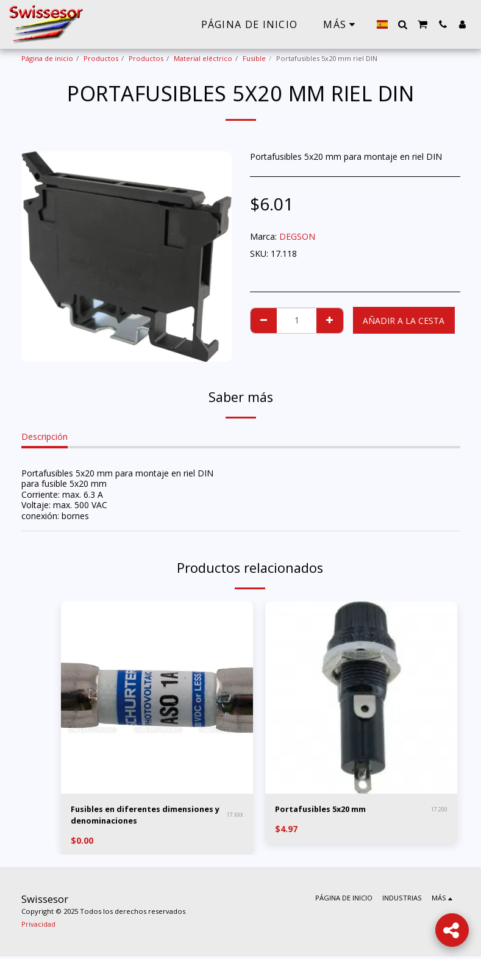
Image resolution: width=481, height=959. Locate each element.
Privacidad (38, 926)
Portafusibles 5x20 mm (325, 810)
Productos (101, 58)
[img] (157, 698)
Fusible (254, 58)
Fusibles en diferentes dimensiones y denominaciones (140, 816)
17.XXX (235, 816)
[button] (402, 24)
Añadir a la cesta (403, 320)
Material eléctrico (203, 58)
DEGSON (297, 236)
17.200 (439, 809)
